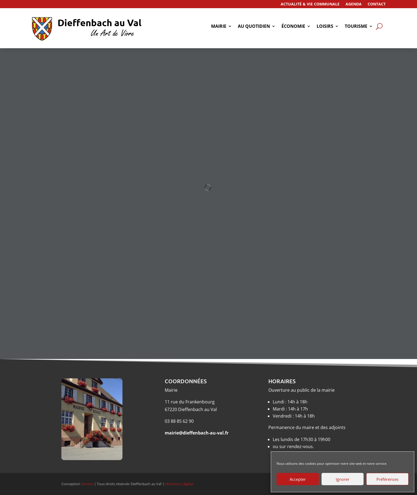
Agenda (354, 4)
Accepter (298, 479)
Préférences (387, 479)
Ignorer (342, 479)
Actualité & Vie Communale (310, 4)
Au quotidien (254, 26)
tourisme (356, 26)
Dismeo (87, 483)
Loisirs (325, 26)
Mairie (218, 26)
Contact (377, 4)
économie (293, 26)
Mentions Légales (179, 483)
